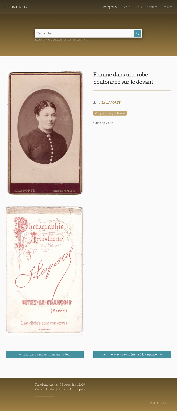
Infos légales (77, 389)
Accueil (127, 7)
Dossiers (167, 7)
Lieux (139, 7)
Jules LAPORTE (109, 102)
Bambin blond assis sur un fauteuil (47, 354)
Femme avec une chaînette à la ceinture (129, 354)
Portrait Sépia (16, 7)
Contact (152, 7)
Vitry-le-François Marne (110, 113)
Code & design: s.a (160, 403)
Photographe (110, 7)
